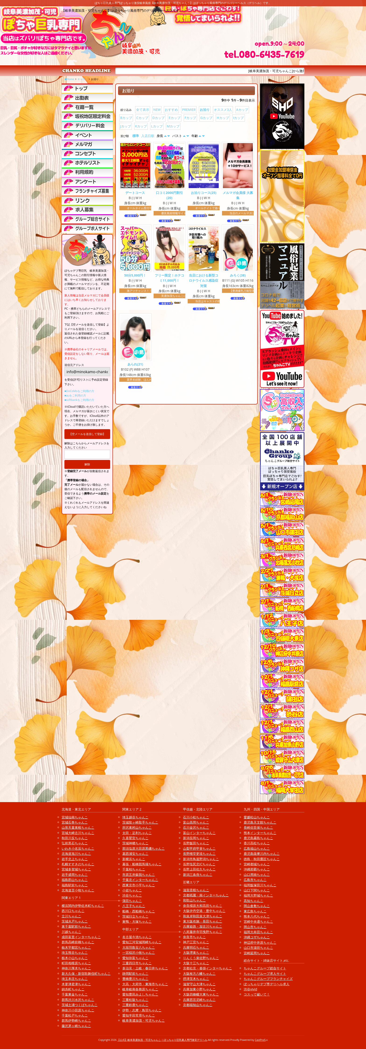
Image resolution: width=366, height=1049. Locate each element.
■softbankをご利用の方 (79, 400)
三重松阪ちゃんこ (135, 999)
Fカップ (190, 118)
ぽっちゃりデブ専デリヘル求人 (266, 984)
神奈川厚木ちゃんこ (76, 968)
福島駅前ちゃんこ (75, 885)
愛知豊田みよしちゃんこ (140, 994)
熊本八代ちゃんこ (257, 916)
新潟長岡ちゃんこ (196, 838)
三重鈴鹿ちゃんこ (135, 1005)
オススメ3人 (223, 109)
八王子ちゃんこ (133, 906)
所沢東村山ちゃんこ (137, 827)
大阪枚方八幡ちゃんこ (199, 973)
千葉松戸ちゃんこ (75, 1015)
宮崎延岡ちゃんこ (257, 953)
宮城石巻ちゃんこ (75, 822)
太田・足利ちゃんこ (137, 833)
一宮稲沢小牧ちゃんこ (138, 952)
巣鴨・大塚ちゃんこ (137, 921)
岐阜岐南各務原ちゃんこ (140, 989)
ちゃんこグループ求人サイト (265, 973)
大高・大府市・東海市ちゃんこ (145, 984)
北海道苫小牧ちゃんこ (78, 890)
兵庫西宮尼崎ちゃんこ (199, 999)
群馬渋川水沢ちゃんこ (78, 999)
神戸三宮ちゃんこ (196, 942)
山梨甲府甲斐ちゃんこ (199, 848)
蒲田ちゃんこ (132, 900)
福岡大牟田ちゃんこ (258, 932)
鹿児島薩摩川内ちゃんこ (262, 853)
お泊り (205, 109)
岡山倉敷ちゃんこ (257, 906)
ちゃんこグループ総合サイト (265, 968)
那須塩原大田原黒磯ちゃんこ (143, 848)
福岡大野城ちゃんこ (258, 895)
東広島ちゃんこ (255, 911)
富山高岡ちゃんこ (196, 822)
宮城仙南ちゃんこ (75, 817)
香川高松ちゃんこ (257, 843)
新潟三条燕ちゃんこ (197, 874)
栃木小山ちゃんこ (75, 958)
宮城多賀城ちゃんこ (76, 869)
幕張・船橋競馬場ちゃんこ (142, 864)
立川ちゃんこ (71, 916)
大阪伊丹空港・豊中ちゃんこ (204, 911)
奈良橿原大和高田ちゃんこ (202, 905)
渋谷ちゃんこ (132, 895)
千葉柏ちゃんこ (133, 869)
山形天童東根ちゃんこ (78, 827)
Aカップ (242, 109)
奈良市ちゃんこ (194, 937)
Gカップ (206, 118)
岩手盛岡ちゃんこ (75, 874)
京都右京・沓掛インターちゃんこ (207, 968)
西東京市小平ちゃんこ (138, 885)
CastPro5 (260, 1040)
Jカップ (125, 126)
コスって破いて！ (257, 994)
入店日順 (147, 135)
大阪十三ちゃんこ (196, 963)
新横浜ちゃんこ (133, 859)
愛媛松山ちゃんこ (257, 817)
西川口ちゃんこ (73, 911)
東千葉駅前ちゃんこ (76, 926)
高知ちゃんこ (253, 900)
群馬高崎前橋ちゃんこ (78, 942)
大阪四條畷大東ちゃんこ (201, 994)
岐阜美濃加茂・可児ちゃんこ (143, 1020)
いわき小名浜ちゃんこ (78, 848)
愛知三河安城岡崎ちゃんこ (142, 942)
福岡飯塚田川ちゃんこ (260, 885)
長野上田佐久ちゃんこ (199, 869)
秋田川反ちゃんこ (75, 838)
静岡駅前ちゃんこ (135, 973)
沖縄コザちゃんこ (257, 937)
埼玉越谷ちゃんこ (135, 817)
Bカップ (126, 118)
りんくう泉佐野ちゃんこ (201, 958)
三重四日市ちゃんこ (137, 963)
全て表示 (142, 109)
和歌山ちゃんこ (194, 900)
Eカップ (174, 118)
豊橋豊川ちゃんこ (135, 978)
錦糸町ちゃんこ (73, 989)
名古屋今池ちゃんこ (137, 937)
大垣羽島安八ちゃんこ (138, 947)
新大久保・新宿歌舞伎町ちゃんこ (86, 973)
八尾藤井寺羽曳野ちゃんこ (202, 932)
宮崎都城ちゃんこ (257, 864)
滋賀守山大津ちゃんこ (199, 984)
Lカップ (156, 126)
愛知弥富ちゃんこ (135, 958)
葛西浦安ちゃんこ (135, 853)
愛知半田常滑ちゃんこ (138, 1015)
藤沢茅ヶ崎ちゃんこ (76, 1026)
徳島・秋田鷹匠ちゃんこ (262, 859)
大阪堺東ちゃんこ (196, 952)
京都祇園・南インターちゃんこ (206, 895)
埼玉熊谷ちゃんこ (75, 952)
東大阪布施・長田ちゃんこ (202, 921)
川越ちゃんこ (71, 932)
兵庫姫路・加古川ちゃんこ (202, 926)
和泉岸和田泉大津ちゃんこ (202, 916)
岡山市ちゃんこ (255, 927)
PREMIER (189, 109)
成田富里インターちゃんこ (81, 937)
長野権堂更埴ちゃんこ (199, 853)
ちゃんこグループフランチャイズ (268, 978)
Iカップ (238, 118)
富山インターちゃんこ (199, 833)
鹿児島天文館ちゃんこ (260, 822)
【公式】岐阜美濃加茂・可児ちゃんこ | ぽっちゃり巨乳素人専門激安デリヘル (162, 1040)
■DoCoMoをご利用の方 (79, 391)
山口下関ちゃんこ (257, 890)
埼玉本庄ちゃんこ (75, 978)
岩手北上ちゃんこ (75, 859)
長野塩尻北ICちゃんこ (199, 864)
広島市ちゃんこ (255, 879)
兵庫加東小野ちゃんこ (199, 989)
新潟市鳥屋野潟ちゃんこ (201, 859)
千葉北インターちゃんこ (140, 879)
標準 (135, 135)
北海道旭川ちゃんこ (76, 853)
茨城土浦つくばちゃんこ (80, 1005)
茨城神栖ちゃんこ (135, 843)
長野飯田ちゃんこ (196, 843)
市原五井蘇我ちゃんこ (138, 874)
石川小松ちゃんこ (196, 817)
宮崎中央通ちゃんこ (258, 921)
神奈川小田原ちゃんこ (78, 1010)
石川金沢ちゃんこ (196, 827)
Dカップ (158, 118)
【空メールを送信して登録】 (87, 434)
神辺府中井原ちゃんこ (260, 942)
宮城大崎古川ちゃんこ (78, 833)
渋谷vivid (250, 989)
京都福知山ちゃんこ (197, 1005)
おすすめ (171, 109)
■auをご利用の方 (75, 395)
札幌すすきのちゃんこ (78, 864)
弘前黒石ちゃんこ (75, 843)
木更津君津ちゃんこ (76, 984)
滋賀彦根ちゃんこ (196, 890)
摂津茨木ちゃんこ (196, 978)
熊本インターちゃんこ (260, 833)
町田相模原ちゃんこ (76, 963)
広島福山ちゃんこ (257, 848)
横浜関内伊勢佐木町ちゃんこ (83, 905)
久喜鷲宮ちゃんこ (135, 838)
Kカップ (141, 126)
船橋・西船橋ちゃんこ (138, 911)
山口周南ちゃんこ (257, 874)
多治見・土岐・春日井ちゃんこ (145, 968)
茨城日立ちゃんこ (135, 916)
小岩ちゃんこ (132, 890)
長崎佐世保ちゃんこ (258, 827)
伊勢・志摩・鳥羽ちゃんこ (142, 1010)
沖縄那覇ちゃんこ (257, 869)
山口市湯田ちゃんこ (258, 947)
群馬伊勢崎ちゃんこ (76, 1020)
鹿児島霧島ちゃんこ (258, 838)
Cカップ (142, 118)
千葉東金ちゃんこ (75, 994)
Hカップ (223, 118)
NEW (157, 109)
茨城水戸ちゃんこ (75, 921)
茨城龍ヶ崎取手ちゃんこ (140, 822)
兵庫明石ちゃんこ (196, 947)
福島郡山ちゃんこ (75, 879)
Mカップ (173, 126)
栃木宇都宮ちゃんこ (76, 947)
